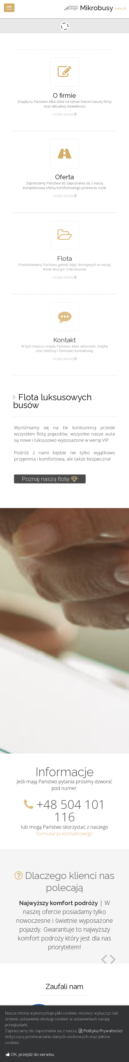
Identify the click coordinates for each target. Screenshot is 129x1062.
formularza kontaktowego (64, 833)
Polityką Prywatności (100, 1030)
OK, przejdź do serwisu (30, 1054)
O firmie (64, 95)
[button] (9, 7)
